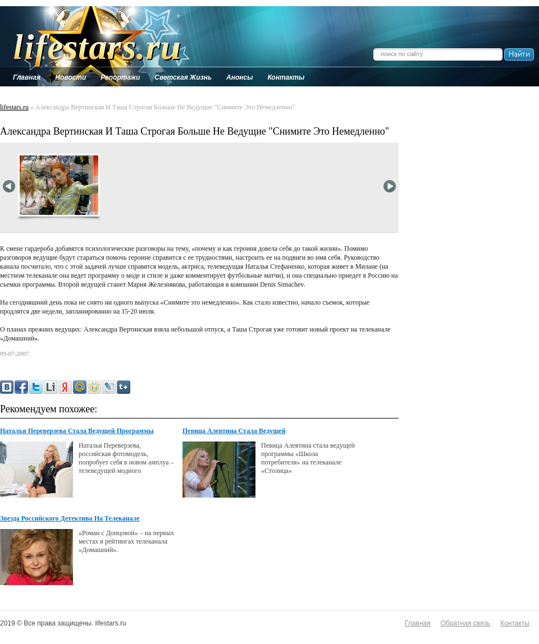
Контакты (514, 623)
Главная (418, 623)
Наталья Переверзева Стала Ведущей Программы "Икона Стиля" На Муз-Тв (77, 431)
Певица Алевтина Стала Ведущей (234, 431)
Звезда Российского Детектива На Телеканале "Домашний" (70, 518)
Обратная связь (465, 623)
